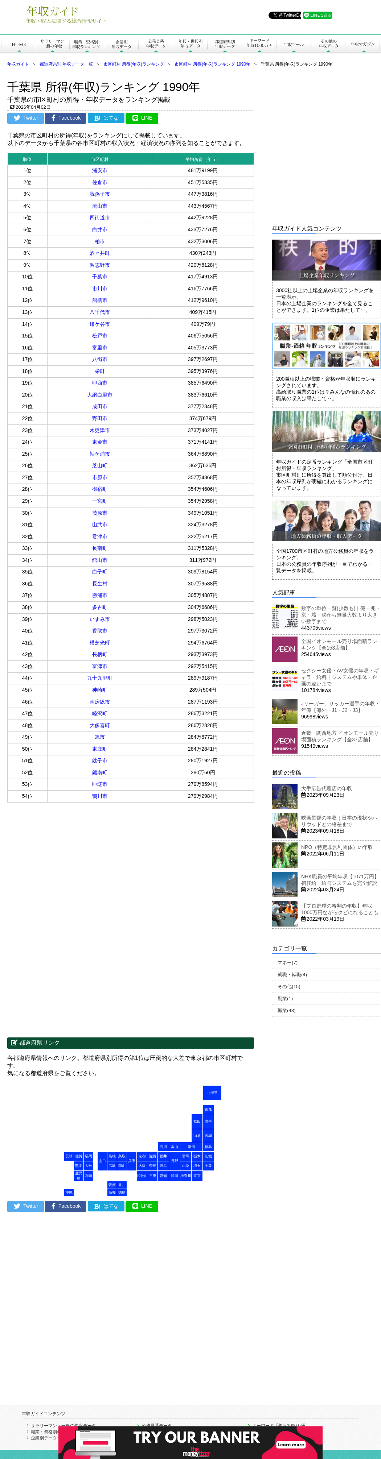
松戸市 (99, 336)
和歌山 (142, 1176)
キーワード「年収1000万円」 (281, 1425)
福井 (163, 1156)
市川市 (99, 288)
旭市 (100, 737)
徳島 (122, 1192)
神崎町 (99, 690)
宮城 (208, 1135)
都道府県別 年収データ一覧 (66, 64)
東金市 (99, 442)
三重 (152, 1176)
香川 (122, 1185)
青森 (208, 1109)
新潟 (191, 1147)
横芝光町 (100, 643)
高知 (112, 1192)
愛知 (163, 1176)
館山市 (99, 560)
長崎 (69, 1156)
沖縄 (69, 1192)
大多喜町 (100, 725)
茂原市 (99, 513)
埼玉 (197, 1166)
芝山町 (99, 465)
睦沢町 (99, 713)
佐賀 (78, 1156)
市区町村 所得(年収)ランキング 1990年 (212, 64)
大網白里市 (99, 395)
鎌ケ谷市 (100, 324)
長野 (174, 1161)
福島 (208, 1147)
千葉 (208, 1166)
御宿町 (99, 489)
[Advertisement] (68, 878)
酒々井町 (100, 253)
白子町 (99, 572)
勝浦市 (99, 595)
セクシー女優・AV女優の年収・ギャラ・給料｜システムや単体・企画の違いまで (340, 677)
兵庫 (131, 1161)
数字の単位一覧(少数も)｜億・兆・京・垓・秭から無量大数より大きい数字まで (341, 614)
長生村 (99, 583)
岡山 (122, 1166)
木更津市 (100, 430)
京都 (142, 1156)
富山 (174, 1147)
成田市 (99, 406)
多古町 (99, 607)
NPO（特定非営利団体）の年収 (337, 847)
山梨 (185, 1166)
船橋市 (99, 300)
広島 (112, 1166)
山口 (102, 1161)
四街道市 (100, 217)
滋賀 (152, 1156)
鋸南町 (99, 772)
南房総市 (100, 702)
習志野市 (100, 265)
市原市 (99, 477)
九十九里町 (99, 678)
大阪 (142, 1166)
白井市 (99, 229)
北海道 (212, 1093)
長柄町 (99, 654)
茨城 (208, 1156)
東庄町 (99, 749)
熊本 (78, 1166)
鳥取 (122, 1156)
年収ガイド (18, 64)
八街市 (99, 359)
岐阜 (163, 1166)
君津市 (99, 536)
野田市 (99, 418)
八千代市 (100, 312)
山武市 (99, 524)
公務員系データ (157, 1425)
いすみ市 (100, 619)
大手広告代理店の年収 (326, 788)
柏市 (100, 241)
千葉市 (99, 276)
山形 (197, 1135)
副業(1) (285, 998)
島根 (112, 1156)
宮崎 (88, 1176)
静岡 (174, 1176)
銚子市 (99, 760)
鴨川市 (99, 796)
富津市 (99, 666)
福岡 (88, 1156)
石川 (163, 1147)
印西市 (99, 383)
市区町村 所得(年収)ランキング (133, 64)
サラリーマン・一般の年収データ (63, 1425)
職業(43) (287, 1010)
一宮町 (99, 501)
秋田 (197, 1121)
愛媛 (112, 1185)
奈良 (152, 1166)
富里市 (99, 348)
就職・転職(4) (292, 974)
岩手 (208, 1121)
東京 (197, 1176)
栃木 (197, 1156)
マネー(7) (288, 962)
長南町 (99, 548)
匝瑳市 (99, 784)
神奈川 (185, 1176)
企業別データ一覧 (48, 1438)
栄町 (100, 371)
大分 (88, 1166)
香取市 (99, 631)
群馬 (185, 1156)
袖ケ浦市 (100, 454)
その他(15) (289, 986)
